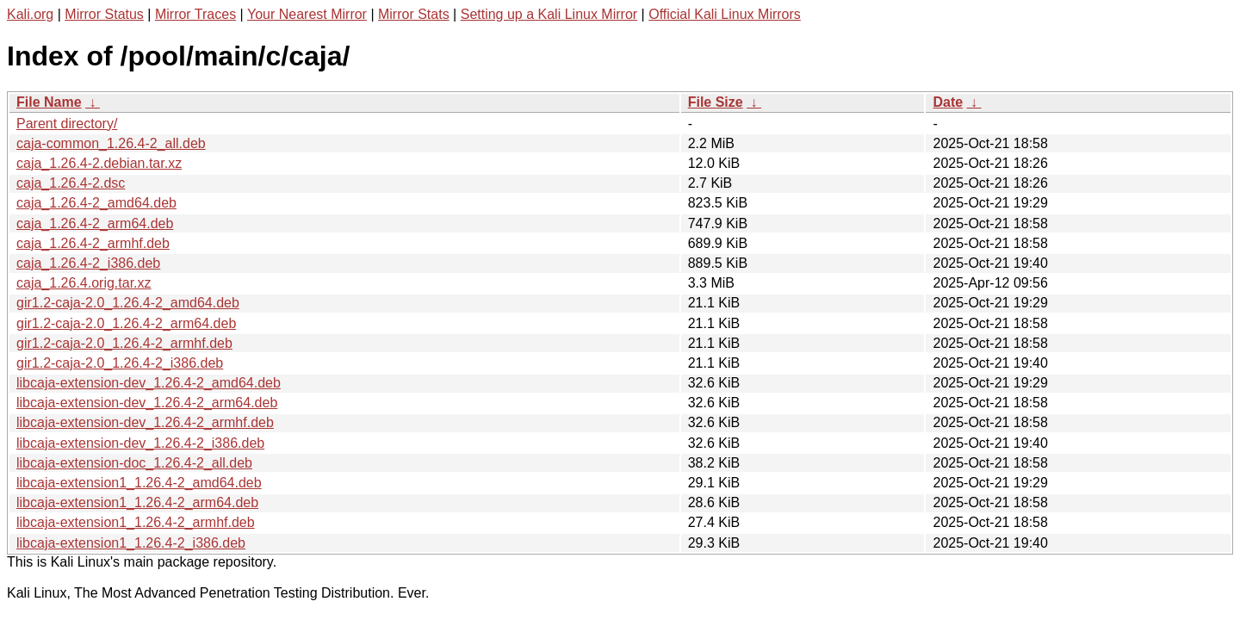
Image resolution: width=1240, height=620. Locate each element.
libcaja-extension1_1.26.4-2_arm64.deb (137, 502)
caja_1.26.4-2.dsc (70, 183)
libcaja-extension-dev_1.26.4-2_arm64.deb (146, 402)
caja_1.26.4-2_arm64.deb (94, 223)
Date (948, 102)
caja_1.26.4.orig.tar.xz (84, 283)
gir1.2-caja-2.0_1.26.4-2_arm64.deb (126, 323)
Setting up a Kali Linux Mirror (549, 14)
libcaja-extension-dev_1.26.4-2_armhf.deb (145, 422)
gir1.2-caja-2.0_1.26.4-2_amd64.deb (127, 302)
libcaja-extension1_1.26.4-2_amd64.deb (139, 482)
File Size (715, 102)
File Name (49, 102)
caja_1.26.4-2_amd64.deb (96, 202)
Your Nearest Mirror (307, 14)
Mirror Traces (195, 14)
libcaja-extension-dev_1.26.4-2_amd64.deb (148, 382)
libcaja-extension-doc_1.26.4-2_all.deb (134, 463)
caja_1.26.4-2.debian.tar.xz (99, 163)
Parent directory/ (66, 123)
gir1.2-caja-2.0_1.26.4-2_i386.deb (119, 363)
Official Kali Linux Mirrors (724, 14)
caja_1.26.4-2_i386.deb (88, 263)
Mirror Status (104, 14)
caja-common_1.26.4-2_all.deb (111, 143)
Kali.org (30, 14)
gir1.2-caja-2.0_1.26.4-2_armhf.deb (124, 343)
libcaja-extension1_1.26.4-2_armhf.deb (135, 522)
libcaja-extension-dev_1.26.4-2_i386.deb (140, 443)
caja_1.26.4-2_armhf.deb (93, 243)
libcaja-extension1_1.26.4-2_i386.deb (130, 543)
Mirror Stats (414, 14)
